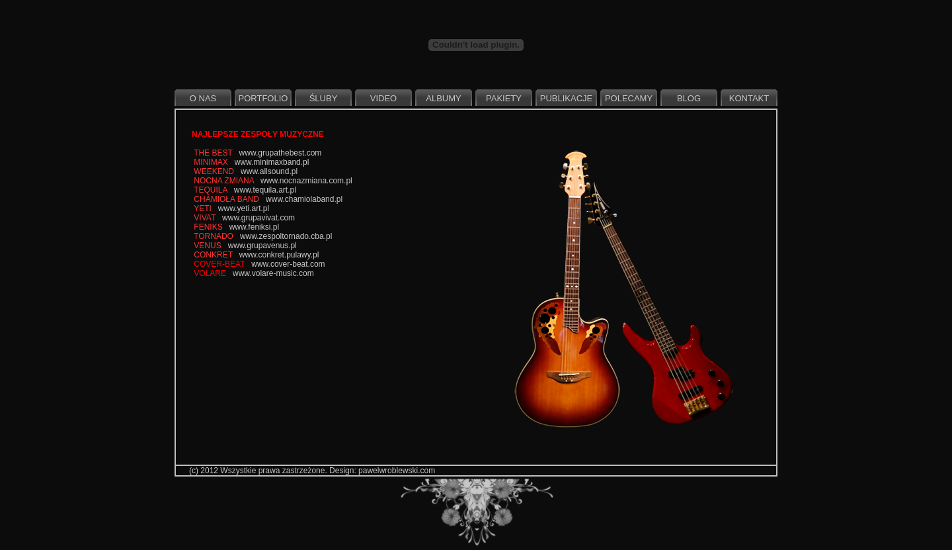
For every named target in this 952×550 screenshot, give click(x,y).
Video (383, 98)
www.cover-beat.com (288, 264)
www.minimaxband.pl (272, 162)
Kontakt (749, 98)
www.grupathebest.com (280, 153)
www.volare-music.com (273, 273)
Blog (689, 98)
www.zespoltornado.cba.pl (286, 236)
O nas (203, 98)
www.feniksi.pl (254, 227)
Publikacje (566, 98)
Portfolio (263, 98)
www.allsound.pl (269, 171)
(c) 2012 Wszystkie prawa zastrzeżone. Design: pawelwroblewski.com (312, 470)
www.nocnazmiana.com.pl (306, 180)
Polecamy (629, 98)
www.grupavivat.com (258, 217)
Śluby (323, 98)
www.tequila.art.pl (265, 190)
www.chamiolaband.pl (304, 199)
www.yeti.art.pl (243, 208)
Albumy (443, 98)
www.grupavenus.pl (262, 245)
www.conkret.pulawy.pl (279, 254)
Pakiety (504, 98)
